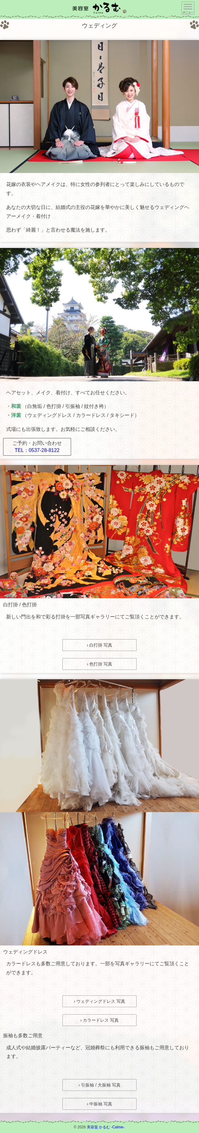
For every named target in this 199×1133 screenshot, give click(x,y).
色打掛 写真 (100, 664)
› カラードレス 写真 (99, 1020)
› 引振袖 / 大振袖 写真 (99, 1084)
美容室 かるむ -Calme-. (106, 1127)
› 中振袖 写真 (99, 1103)
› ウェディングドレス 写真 (99, 1001)
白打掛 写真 (100, 645)
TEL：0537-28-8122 (37, 450)
